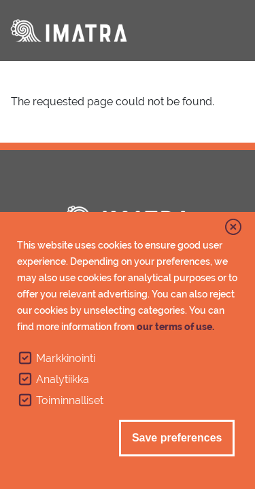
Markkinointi (65, 360)
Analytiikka (62, 381)
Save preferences (177, 440)
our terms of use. (175, 328)
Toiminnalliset (69, 402)
